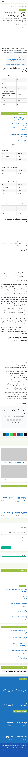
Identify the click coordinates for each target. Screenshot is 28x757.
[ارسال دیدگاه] (6, 547)
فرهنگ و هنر (9, 750)
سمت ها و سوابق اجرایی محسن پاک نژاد (15, 64)
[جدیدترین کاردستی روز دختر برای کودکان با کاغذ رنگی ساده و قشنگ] (7, 731)
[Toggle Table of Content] (23, 57)
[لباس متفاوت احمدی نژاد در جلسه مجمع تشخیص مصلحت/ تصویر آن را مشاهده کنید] (5, 652)
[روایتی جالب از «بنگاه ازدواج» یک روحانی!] (5, 639)
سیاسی (18, 6)
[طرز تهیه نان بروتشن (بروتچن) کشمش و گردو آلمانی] (5, 612)
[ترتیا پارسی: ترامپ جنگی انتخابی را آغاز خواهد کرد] (5, 605)
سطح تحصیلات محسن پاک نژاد (17, 60)
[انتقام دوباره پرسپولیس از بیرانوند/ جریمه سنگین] (5, 659)
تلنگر (21, 48)
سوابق (22, 62)
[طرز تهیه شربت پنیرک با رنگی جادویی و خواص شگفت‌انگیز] (21, 685)
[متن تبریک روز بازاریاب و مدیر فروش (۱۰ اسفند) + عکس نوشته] (14, 580)
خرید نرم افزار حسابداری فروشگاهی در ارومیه (16, 671)
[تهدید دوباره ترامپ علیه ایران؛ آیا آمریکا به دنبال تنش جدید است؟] (5, 645)
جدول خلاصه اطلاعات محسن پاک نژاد (16, 59)
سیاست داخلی (13, 6)
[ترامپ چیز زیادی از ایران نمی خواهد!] (7, 685)
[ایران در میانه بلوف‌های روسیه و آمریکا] (7, 492)
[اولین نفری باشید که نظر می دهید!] (14, 533)
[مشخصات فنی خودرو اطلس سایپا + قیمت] (7, 717)
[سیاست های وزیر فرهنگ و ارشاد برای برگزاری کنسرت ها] (5, 119)
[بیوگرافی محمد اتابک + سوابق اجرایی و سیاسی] (5, 143)
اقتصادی (18, 750)
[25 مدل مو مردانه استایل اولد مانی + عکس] (21, 731)
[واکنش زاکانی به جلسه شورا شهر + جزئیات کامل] (5, 136)
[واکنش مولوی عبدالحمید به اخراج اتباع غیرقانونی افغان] (21, 507)
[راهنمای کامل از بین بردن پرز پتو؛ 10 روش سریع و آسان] (5, 632)
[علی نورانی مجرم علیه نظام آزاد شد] (7, 507)
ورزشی (4, 750)
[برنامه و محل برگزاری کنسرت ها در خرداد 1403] (7, 699)
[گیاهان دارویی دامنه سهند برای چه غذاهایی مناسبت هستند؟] (21, 699)
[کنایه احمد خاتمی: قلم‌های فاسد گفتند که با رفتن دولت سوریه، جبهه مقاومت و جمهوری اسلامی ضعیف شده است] (5, 125)
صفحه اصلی (23, 6)
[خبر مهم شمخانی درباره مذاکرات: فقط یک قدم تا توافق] (21, 492)
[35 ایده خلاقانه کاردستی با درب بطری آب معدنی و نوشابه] (5, 618)
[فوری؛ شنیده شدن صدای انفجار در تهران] (5, 598)
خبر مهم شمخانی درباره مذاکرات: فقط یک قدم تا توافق (21, 499)
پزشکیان (15, 52)
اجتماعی (23, 750)
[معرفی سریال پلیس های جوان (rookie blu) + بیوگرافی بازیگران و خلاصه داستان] (21, 717)
